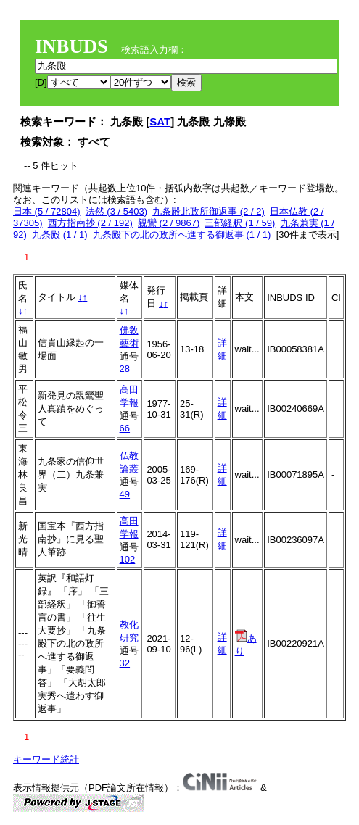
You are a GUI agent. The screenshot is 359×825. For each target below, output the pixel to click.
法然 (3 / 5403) (116, 211)
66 (125, 428)
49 (125, 494)
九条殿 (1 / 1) (60, 234)
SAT (159, 121)
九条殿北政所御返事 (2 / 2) (208, 211)
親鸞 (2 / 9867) (168, 222)
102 (128, 559)
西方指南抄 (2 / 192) (90, 222)
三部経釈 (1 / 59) (240, 222)
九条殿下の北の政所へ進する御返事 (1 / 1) (182, 234)
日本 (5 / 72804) (47, 211)
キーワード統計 (46, 759)
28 (125, 368)
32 (125, 663)
